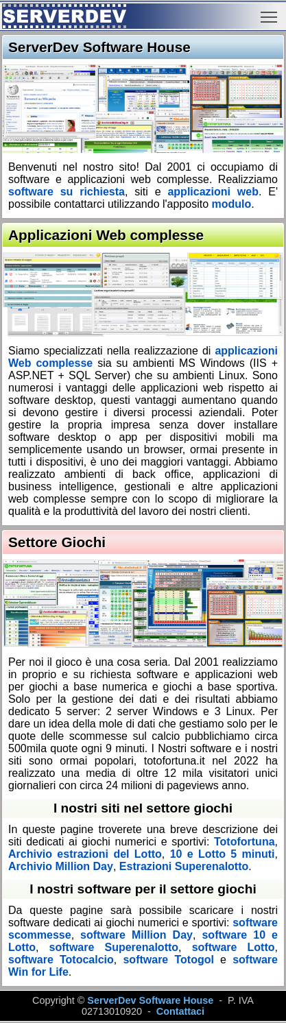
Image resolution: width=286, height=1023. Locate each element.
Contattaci (180, 1011)
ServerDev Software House (150, 1000)
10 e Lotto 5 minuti (222, 854)
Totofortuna (244, 841)
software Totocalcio (61, 959)
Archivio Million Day (60, 866)
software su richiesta (66, 191)
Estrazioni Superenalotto (183, 866)
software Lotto (233, 947)
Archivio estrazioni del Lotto (85, 854)
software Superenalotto (114, 947)
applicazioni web (213, 191)
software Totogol (168, 959)
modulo (232, 204)
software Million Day (136, 935)
